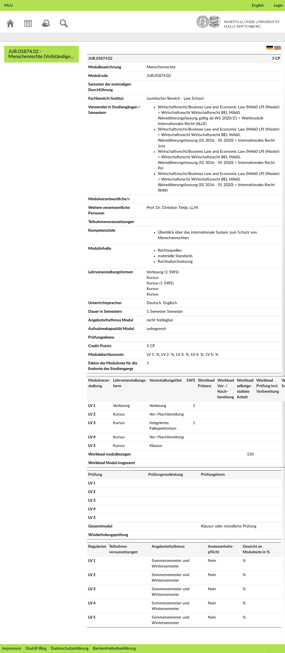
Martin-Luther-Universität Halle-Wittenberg (238, 21)
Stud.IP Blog (36, 649)
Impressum (11, 649)
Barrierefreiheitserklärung (114, 649)
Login (278, 5)
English (258, 5)
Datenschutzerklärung (70, 649)
